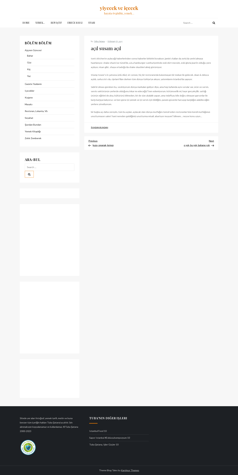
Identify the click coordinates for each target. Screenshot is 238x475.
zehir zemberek (33, 138)
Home (26, 22)
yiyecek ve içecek (119, 8)
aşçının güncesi (33, 50)
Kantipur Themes (130, 470)
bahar (30, 55)
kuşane (29, 97)
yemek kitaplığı (33, 131)
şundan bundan (99, 127)
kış (28, 69)
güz (29, 62)
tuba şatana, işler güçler (102, 444)
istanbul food (96, 431)
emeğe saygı (74, 22)
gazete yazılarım (33, 84)
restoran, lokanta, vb (36, 111)
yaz (29, 76)
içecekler (29, 90)
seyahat (29, 117)
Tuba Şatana (99, 41)
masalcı (28, 104)
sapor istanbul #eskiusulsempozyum (108, 437)
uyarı (91, 22)
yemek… (40, 22)
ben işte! (56, 22)
